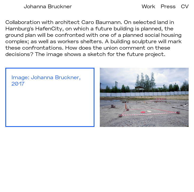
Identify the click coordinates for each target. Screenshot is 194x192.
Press (168, 6)
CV (185, 6)
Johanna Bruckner (48, 6)
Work (148, 6)
